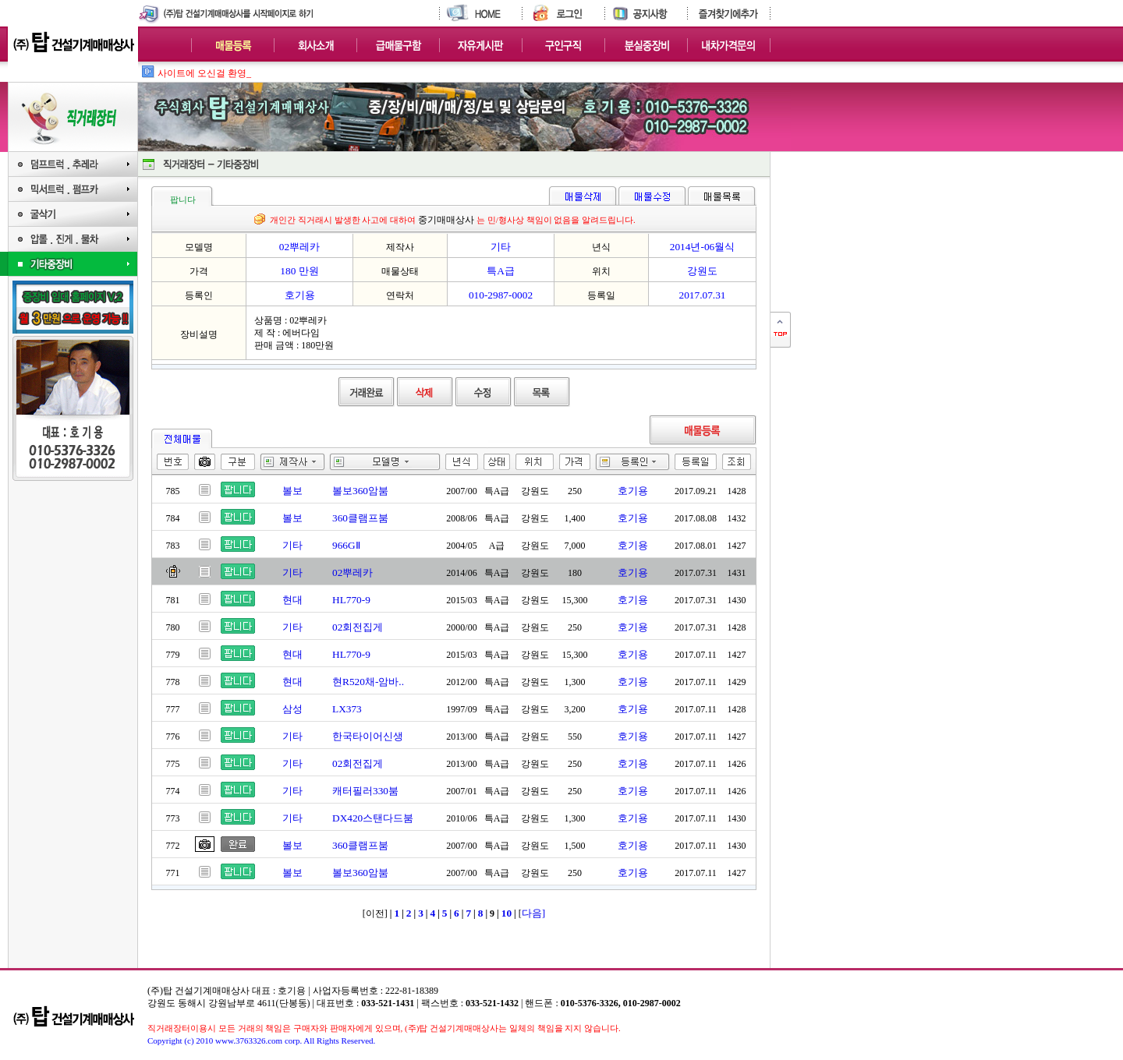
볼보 (292, 490)
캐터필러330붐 (365, 791)
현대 (292, 600)
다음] (533, 913)
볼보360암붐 (360, 490)
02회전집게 (357, 627)
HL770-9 (351, 600)
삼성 (292, 709)
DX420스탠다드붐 (372, 818)
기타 (292, 545)
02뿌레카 (352, 572)
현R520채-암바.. (368, 681)
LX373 (347, 709)
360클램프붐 (360, 518)
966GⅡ (346, 545)
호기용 (633, 490)
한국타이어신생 (367, 736)
